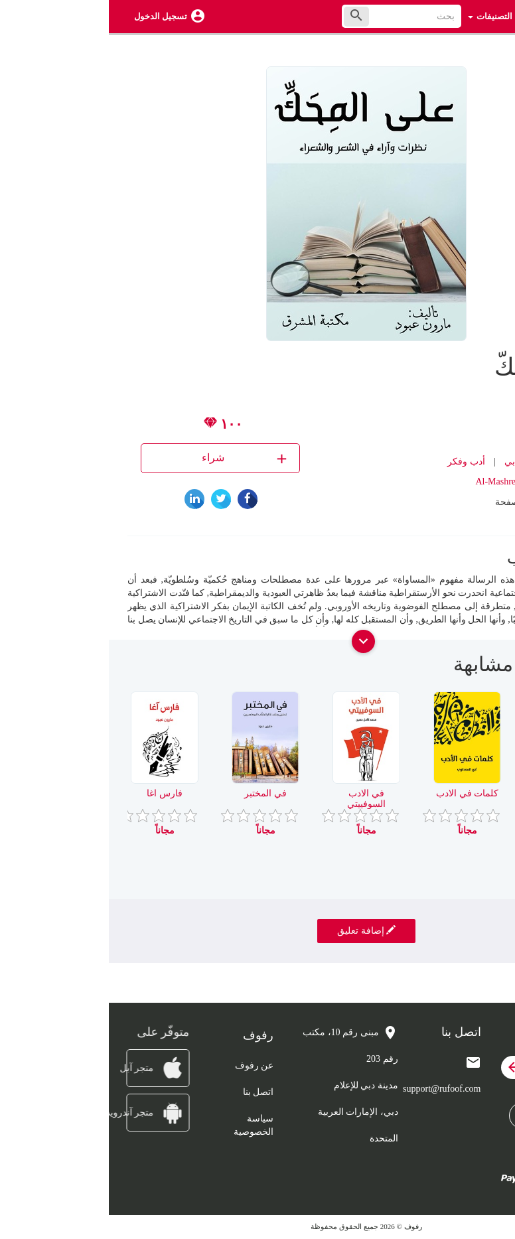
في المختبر (156, 793)
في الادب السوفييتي (257, 798)
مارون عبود (431, 422)
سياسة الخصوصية (145, 1125)
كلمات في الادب (358, 793)
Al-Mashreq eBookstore (411, 481)
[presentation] (486, 670)
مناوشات (459, 793)
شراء (137, 458)
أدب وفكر (357, 462)
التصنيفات (381, 16)
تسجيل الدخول (51, 16)
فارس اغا (56, 793)
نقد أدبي (411, 462)
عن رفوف (145, 1065)
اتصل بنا (149, 1092)
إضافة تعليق (257, 930)
